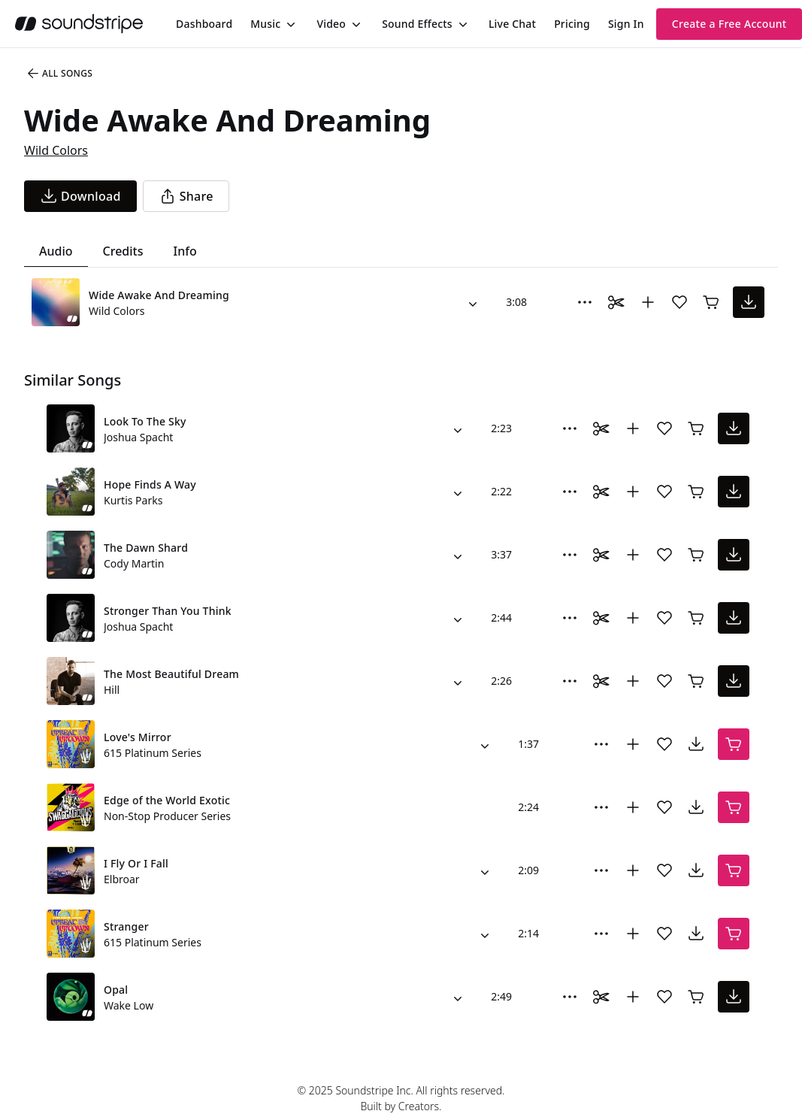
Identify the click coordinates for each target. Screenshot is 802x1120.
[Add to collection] (648, 302)
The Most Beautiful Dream (171, 674)
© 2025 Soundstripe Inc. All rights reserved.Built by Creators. (400, 1098)
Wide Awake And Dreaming (159, 295)
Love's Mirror (137, 737)
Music (265, 24)
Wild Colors (56, 150)
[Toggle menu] (289, 24)
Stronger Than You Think (168, 611)
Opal (116, 989)
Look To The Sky (145, 421)
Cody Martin (134, 563)
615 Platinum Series (152, 753)
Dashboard (204, 24)
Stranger (126, 926)
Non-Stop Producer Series (167, 816)
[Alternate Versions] (473, 302)
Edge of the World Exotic (167, 800)
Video (331, 24)
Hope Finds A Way (150, 484)
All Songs (59, 73)
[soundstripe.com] (79, 23)
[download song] (80, 196)
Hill (112, 690)
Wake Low (128, 1005)
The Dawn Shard (146, 547)
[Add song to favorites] (679, 302)
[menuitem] (204, 24)
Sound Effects (417, 24)
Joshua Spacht (138, 437)
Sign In (626, 24)
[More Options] (585, 302)
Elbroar (122, 879)
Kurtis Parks (133, 500)
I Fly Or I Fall (136, 863)
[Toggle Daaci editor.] (616, 302)
